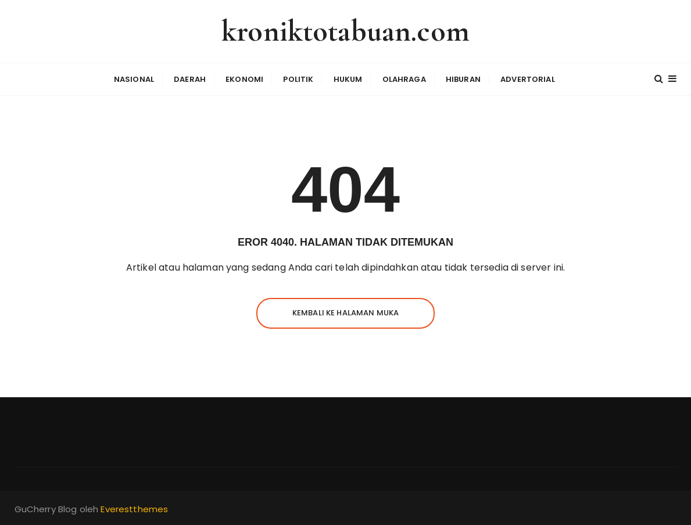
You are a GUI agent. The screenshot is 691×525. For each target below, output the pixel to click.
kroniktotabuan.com (345, 31)
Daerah (190, 79)
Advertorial (527, 79)
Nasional (134, 79)
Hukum (348, 79)
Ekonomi (244, 79)
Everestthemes (134, 509)
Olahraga (404, 79)
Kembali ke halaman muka (345, 312)
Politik (298, 79)
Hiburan (463, 79)
